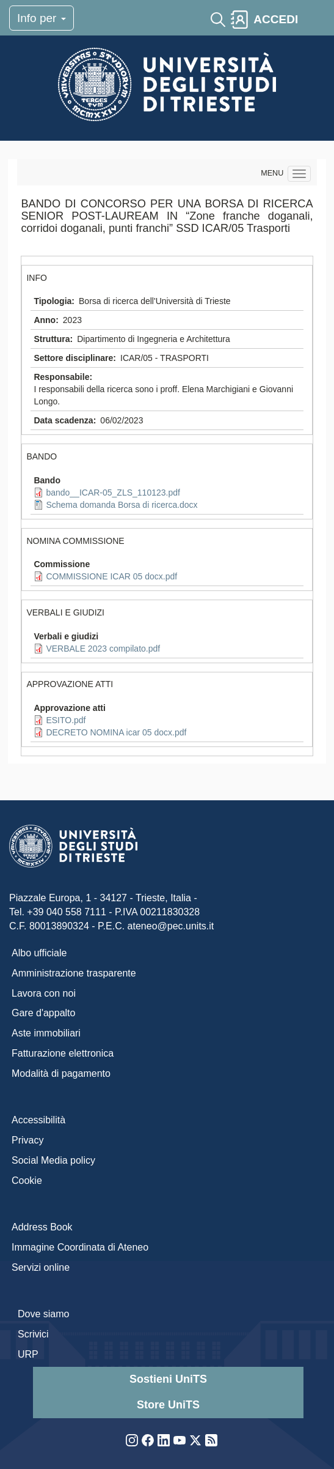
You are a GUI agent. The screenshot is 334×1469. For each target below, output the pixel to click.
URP (28, 1354)
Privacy (27, 1140)
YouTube (179, 1440)
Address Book (42, 1227)
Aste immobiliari (46, 1033)
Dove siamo (43, 1314)
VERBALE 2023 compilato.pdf (103, 648)
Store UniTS (168, 1405)
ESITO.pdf (65, 720)
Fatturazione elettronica (63, 1053)
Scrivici (33, 1334)
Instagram (132, 1440)
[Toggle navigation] (314, 20)
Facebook (148, 1440)
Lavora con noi (44, 993)
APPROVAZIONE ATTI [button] (69, 684)
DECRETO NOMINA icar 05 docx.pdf (116, 732)
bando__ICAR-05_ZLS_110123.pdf (113, 492)
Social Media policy (53, 1160)
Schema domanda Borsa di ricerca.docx (121, 505)
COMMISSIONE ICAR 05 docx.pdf (111, 576)
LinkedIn (164, 1440)
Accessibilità (38, 1120)
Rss (211, 1440)
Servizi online (41, 1267)
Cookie (27, 1180)
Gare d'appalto (43, 1013)
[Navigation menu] (299, 174)
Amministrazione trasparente (74, 973)
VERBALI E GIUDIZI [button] (65, 612)
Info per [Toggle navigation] (41, 18)
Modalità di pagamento (61, 1073)
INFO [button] (36, 278)
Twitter (195, 1440)
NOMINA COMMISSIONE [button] (75, 541)
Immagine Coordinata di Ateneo (80, 1247)
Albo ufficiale (39, 953)
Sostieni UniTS (168, 1379)
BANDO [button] (41, 456)
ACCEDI (275, 19)
